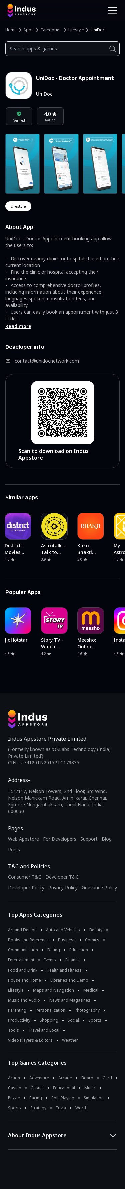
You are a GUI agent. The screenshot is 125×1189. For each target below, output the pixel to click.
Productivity (19, 1020)
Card (107, 1078)
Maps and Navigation (53, 990)
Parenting (17, 1010)
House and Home (24, 980)
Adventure (39, 1078)
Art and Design (22, 930)
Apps (28, 30)
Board (87, 1078)
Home (11, 30)
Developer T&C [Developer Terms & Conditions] (62, 877)
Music (90, 1088)
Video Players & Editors (30, 1040)
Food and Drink (22, 970)
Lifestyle (76, 30)
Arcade (65, 1078)
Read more (18, 326)
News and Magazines (69, 1000)
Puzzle (14, 1098)
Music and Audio (24, 1000)
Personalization (50, 1010)
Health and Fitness (64, 970)
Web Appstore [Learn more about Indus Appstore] (23, 839)
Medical (90, 990)
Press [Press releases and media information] (14, 849)
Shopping (49, 1020)
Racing (35, 1098)
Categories (51, 30)
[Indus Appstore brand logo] (32, 10)
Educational (64, 1088)
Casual (37, 1088)
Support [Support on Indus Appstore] (89, 839)
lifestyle (18, 206)
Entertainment (21, 960)
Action (14, 1078)
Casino (14, 1088)
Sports (94, 1020)
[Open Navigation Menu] (113, 11)
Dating (53, 950)
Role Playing (62, 1098)
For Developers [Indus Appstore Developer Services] (59, 839)
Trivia (61, 1108)
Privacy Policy (63, 887)
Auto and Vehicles (63, 930)
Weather (70, 1040)
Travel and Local (43, 1030)
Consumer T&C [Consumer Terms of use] (24, 877)
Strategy (38, 1108)
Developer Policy (26, 887)
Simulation (94, 1098)
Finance (72, 960)
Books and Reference (28, 940)
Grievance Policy (99, 887)
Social (73, 1020)
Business (67, 940)
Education (78, 950)
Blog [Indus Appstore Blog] (107, 839)
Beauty (95, 930)
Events (50, 960)
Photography (87, 1010)
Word (80, 1108)
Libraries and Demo (69, 980)
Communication (23, 950)
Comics (92, 940)
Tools (13, 1030)
